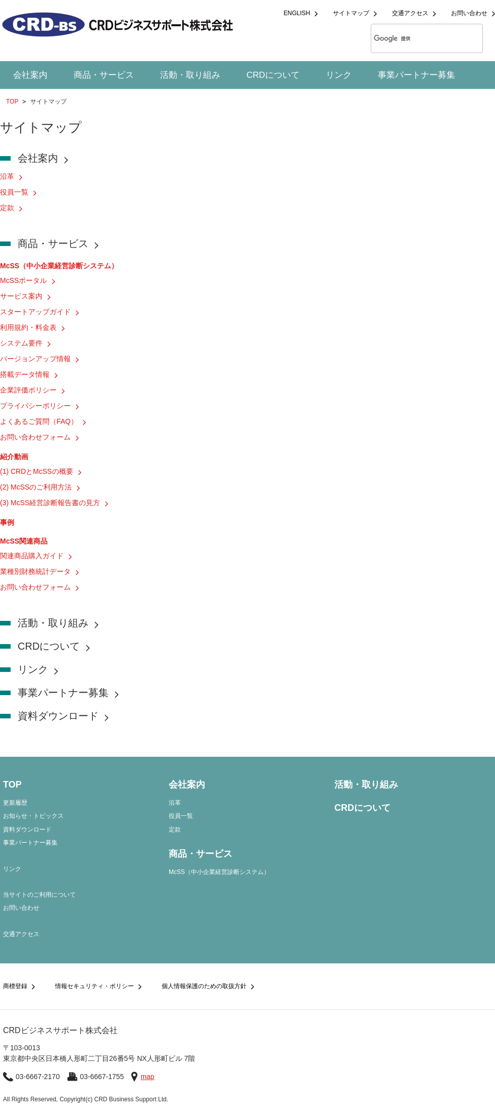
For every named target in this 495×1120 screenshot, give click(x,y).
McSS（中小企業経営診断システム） (59, 266)
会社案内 (30, 75)
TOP (12, 101)
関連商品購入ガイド (32, 556)
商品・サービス (104, 75)
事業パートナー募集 (416, 75)
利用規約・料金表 (28, 327)
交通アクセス (410, 13)
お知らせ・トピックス (33, 815)
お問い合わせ (469, 13)
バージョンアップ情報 (35, 359)
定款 (7, 208)
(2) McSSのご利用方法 (36, 487)
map (147, 1077)
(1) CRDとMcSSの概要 (36, 471)
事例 (7, 522)
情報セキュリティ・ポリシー (94, 986)
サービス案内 (21, 296)
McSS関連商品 (23, 541)
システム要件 (21, 343)
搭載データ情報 (24, 374)
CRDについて (273, 75)
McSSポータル (23, 280)
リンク (339, 75)
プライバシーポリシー (35, 406)
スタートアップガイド (35, 312)
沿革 (7, 176)
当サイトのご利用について (39, 894)
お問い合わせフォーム (35, 437)
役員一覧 (14, 192)
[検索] (414, 38)
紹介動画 (14, 457)
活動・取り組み (190, 75)
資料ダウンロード (58, 715)
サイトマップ (351, 13)
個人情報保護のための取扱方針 (204, 986)
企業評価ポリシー (28, 390)
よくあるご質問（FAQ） (39, 421)
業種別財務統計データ (35, 571)
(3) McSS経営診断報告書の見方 (50, 503)
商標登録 (15, 986)
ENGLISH (296, 13)
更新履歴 (15, 802)
